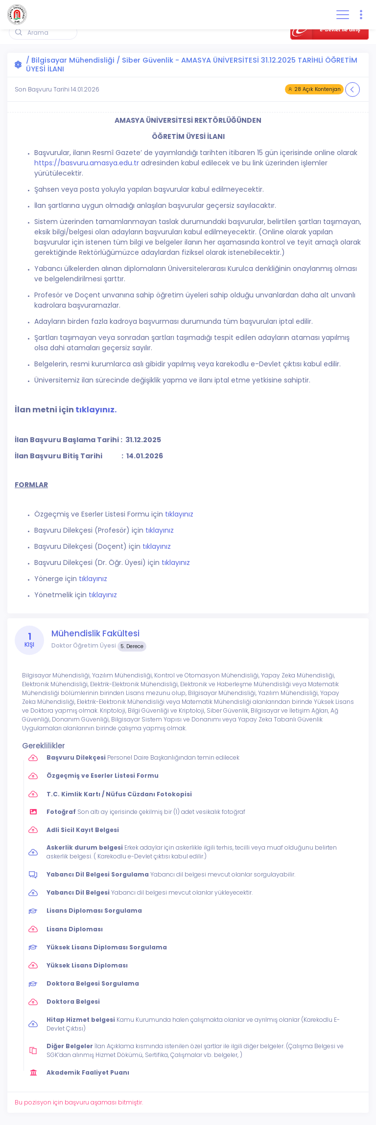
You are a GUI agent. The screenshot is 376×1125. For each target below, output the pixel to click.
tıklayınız (179, 514)
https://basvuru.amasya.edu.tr (86, 163)
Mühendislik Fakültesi (95, 633)
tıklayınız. (96, 409)
